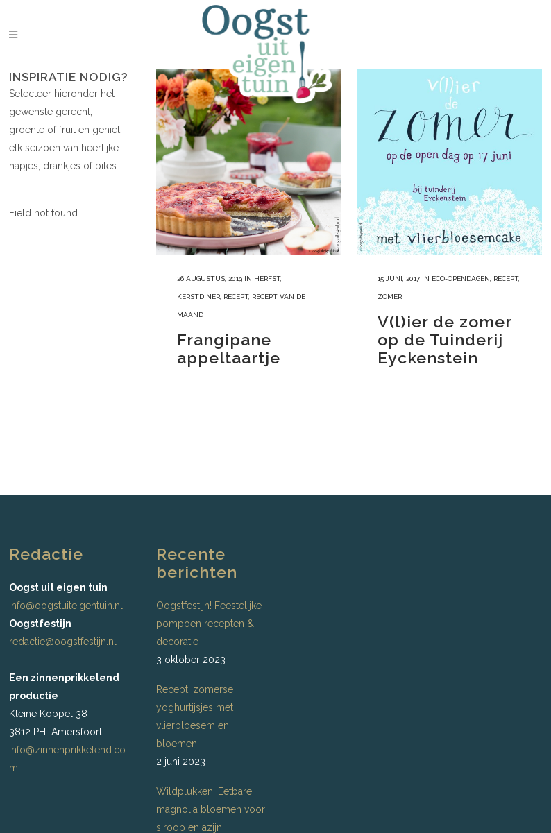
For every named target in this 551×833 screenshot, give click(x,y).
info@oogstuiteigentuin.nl (66, 605)
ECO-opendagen (461, 278)
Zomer (390, 296)
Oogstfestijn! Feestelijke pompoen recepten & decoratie (209, 623)
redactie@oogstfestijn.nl (63, 641)
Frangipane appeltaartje (228, 348)
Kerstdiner (198, 296)
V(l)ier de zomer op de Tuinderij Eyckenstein (444, 339)
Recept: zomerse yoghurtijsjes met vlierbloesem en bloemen (194, 716)
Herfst (267, 278)
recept (235, 296)
